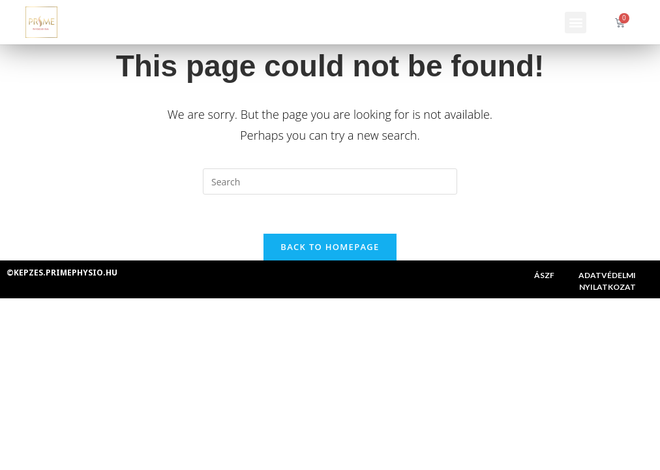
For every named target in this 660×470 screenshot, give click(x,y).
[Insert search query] (330, 181)
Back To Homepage (329, 247)
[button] (575, 22)
